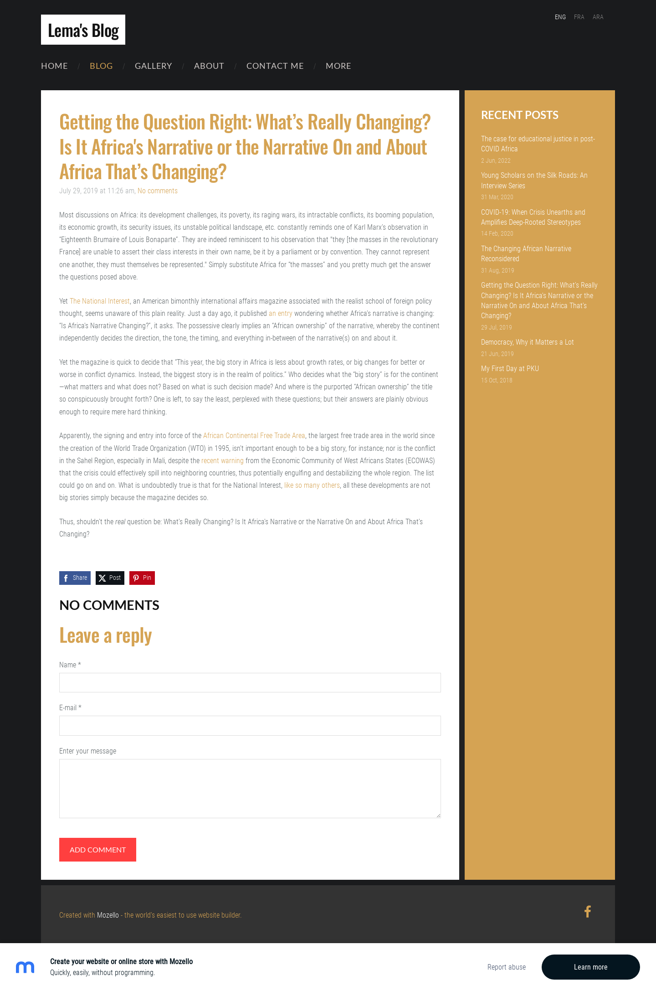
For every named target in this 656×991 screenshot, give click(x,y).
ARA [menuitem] (606, 17)
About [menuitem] (209, 68)
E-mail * (70, 706)
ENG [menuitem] (568, 17)
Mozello (108, 913)
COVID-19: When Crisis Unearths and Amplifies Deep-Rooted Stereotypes (533, 215)
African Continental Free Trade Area (254, 434)
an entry (280, 312)
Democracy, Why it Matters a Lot (527, 341)
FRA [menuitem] (587, 17)
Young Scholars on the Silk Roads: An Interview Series (534, 179)
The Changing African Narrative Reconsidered (526, 252)
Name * (70, 663)
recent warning (222, 459)
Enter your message (87, 749)
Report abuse (506, 967)
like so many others (312, 484)
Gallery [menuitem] (153, 68)
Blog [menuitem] (101, 68)
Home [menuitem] (54, 68)
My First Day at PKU (510, 367)
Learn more (591, 967)
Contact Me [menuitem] (275, 68)
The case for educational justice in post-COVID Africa (538, 142)
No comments (158, 189)
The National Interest (100, 299)
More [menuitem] (338, 68)
